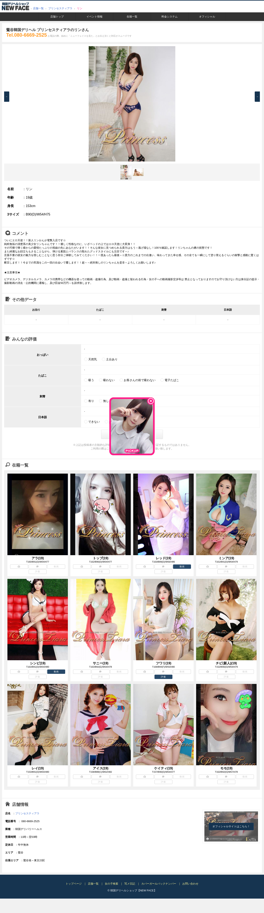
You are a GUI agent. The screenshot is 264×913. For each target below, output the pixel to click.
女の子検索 (111, 883)
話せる (134, 421)
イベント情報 (94, 16)
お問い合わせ (190, 883)
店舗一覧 (38, 8)
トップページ (74, 883)
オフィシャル (207, 16)
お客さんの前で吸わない (140, 380)
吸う (91, 380)
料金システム (169, 16)
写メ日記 (129, 883)
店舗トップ (57, 16)
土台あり (112, 359)
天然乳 (92, 359)
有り (91, 401)
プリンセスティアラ (60, 8)
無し (106, 401)
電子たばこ (172, 380)
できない (94, 421)
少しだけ (114, 421)
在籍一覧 (132, 16)
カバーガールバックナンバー (158, 883)
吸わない (109, 380)
